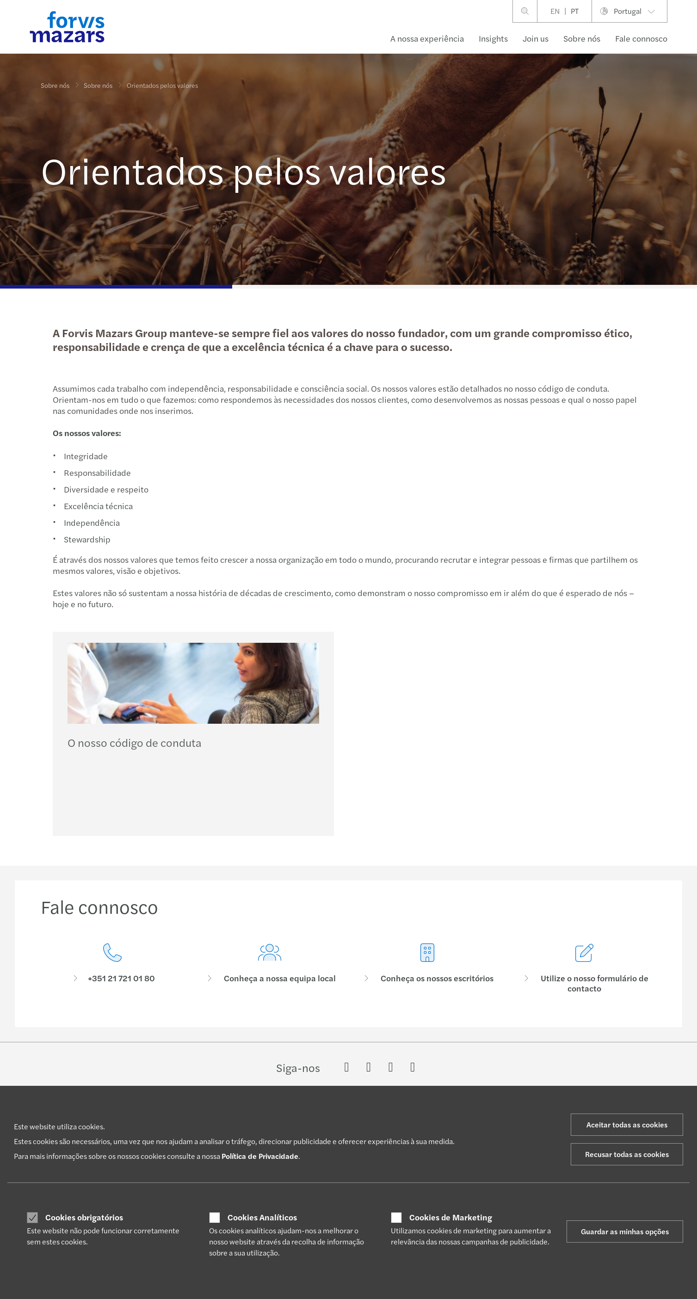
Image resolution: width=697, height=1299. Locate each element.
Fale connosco (641, 38)
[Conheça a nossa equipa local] (269, 981)
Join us (536, 38)
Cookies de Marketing (450, 1217)
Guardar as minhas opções (625, 1231)
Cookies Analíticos (262, 1217)
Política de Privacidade (260, 1156)
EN (555, 11)
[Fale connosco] (112, 970)
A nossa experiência (427, 38)
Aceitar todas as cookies (626, 1124)
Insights (493, 38)
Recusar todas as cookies (627, 1154)
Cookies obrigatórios (84, 1217)
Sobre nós (581, 38)
